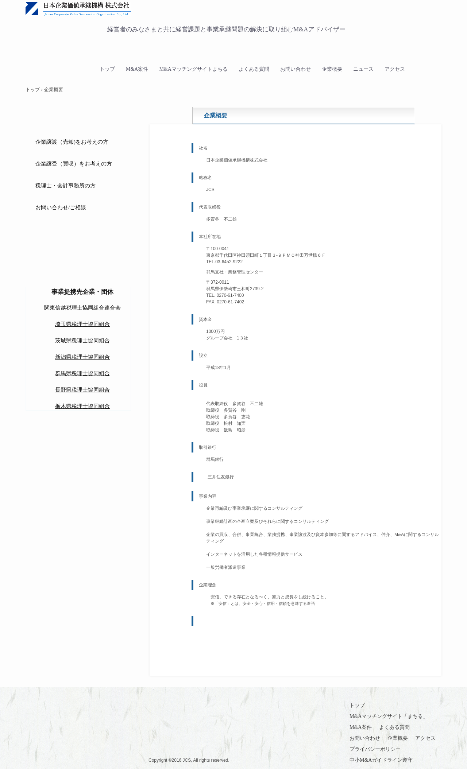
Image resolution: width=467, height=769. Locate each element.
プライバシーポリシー (375, 749)
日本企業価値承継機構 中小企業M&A (173, 10)
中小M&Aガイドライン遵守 (381, 760)
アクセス (395, 69)
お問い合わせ (295, 69)
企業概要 (332, 69)
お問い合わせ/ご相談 (60, 207)
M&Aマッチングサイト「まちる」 (389, 716)
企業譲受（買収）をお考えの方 (73, 164)
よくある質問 (254, 69)
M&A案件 (137, 69)
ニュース (363, 69)
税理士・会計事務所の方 (65, 186)
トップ (107, 69)
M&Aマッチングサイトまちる (193, 69)
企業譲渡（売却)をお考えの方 (71, 142)
